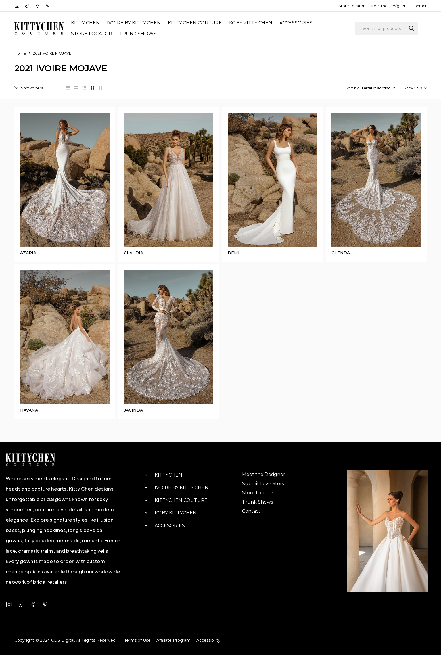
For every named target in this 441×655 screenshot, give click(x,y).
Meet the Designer (388, 5)
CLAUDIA (133, 253)
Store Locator (351, 5)
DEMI (233, 253)
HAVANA (29, 409)
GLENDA (340, 253)
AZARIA (28, 253)
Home (20, 53)
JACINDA (133, 409)
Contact (419, 5)
